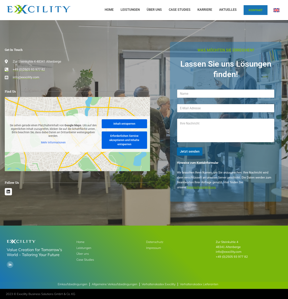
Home (109, 10)
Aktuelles (228, 10)
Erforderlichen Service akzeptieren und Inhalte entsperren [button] (124, 140)
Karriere (204, 10)
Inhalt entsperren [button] (124, 123)
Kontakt (256, 10)
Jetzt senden (189, 151)
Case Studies (179, 10)
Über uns (154, 10)
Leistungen (130, 10)
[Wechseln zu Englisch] (276, 10)
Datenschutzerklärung (201, 187)
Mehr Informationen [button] (53, 142)
